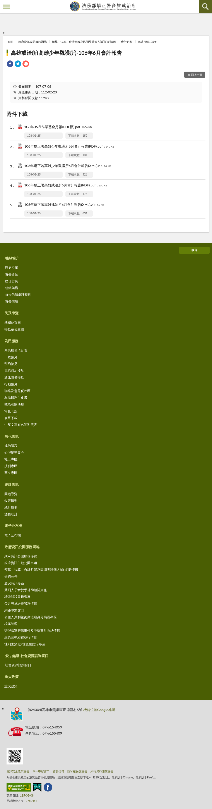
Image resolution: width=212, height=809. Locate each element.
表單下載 (10, 418)
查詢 (205, 6)
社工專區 (10, 459)
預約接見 (10, 364)
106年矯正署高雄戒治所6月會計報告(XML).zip (64, 204)
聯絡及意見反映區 (17, 391)
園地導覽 (10, 494)
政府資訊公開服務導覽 (20, 556)
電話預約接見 (14, 370)
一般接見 (10, 357)
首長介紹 (11, 274)
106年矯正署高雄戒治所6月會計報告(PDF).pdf (65, 185)
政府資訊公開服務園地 (32, 41)
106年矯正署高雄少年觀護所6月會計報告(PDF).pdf (69, 146)
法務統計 (10, 514)
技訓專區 (10, 466)
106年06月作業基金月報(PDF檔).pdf (58, 127)
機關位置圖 (12, 322)
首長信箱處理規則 (18, 294)
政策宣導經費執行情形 (20, 637)
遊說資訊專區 (14, 583)
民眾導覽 (12, 313)
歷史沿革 (11, 267)
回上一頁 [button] (196, 74)
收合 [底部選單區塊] (194, 250)
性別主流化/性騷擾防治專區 (24, 644)
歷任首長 (11, 281)
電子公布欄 (13, 525)
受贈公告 (10, 576)
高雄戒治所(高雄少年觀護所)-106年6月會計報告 (66, 53)
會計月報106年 (147, 41)
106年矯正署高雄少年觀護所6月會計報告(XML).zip (67, 166)
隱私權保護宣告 (77, 771)
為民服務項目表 (15, 350)
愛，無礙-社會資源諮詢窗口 (26, 656)
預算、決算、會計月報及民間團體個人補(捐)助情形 (84, 41)
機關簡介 (12, 258)
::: (3, 3)
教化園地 (12, 436)
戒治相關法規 (14, 404)
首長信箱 (11, 301)
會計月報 (126, 41)
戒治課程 (10, 446)
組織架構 (11, 288)
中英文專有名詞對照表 (20, 425)
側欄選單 (6, 7)
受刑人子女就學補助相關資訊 (25, 590)
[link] (10, 64)
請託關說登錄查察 (17, 597)
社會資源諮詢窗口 (18, 665)
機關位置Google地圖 (99, 709)
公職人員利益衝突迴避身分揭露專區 (30, 617)
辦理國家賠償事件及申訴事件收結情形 (32, 630)
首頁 (10, 41)
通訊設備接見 (14, 377)
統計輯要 (10, 507)
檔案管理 (10, 624)
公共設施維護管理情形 (20, 603)
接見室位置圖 (14, 329)
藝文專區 (10, 473)
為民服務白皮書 (15, 397)
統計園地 (12, 484)
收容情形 (10, 501)
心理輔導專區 (14, 452)
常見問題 (10, 411)
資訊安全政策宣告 (18, 771)
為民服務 (12, 341)
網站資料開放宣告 (102, 771)
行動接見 (10, 384)
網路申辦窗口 (14, 610)
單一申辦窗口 (41, 771)
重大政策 (12, 677)
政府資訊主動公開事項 (20, 563)
